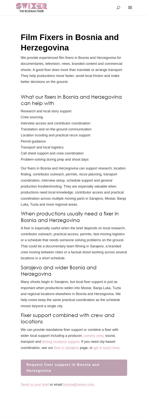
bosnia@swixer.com (78, 384)
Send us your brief (35, 384)
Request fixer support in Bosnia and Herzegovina (63, 368)
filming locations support (60, 342)
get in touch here (106, 348)
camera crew (93, 336)
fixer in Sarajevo (66, 348)
